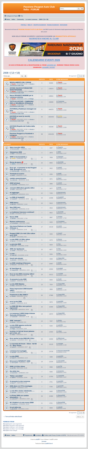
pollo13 (13, 280)
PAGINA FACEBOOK (53, 24)
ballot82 (60, 407)
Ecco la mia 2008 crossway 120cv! (22, 274)
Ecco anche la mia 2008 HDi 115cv (22, 338)
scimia (13, 158)
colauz (13, 334)
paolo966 (60, 301)
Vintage (31, 98)
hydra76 (13, 347)
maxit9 (13, 250)
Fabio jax (14, 255)
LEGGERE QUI (51, 65)
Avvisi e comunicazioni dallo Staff (22, 84)
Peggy (13, 328)
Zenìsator (44, 441)
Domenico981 (15, 149)
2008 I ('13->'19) (11, 73)
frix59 (13, 189)
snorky (60, 116)
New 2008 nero (15, 207)
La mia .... (13, 253)
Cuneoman (61, 101)
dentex (13, 322)
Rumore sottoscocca (17, 221)
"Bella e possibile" (16, 376)
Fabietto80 (14, 316)
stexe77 (13, 383)
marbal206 (61, 375)
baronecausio (62, 192)
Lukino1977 (14, 399)
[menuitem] (20, 16)
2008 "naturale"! (15, 320)
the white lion (14, 371)
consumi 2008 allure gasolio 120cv (22, 188)
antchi (13, 292)
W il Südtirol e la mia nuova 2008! (22, 402)
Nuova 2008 (14, 217)
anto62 (60, 167)
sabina (13, 164)
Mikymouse (61, 338)
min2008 (60, 273)
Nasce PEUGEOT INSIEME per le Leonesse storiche (21, 96)
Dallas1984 (61, 258)
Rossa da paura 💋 (16, 162)
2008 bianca (14, 203)
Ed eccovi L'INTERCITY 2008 (20, 361)
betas (13, 285)
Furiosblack (14, 223)
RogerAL (60, 147)
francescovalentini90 (63, 350)
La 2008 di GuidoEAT (17, 197)
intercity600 (14, 362)
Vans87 (13, 236)
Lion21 (13, 229)
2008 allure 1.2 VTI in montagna (21, 386)
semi (12, 213)
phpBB (37, 439)
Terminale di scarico (17, 174)
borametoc (14, 372)
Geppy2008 (14, 270)
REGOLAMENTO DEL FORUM (20, 82)
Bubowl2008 (61, 390)
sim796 (13, 368)
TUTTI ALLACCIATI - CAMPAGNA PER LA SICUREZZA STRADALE (21, 102)
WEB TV (30, 24)
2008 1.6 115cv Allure (17, 366)
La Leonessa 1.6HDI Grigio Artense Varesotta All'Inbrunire (22, 314)
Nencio (13, 241)
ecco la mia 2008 (16, 301)
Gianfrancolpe (15, 171)
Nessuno (13, 264)
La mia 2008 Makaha (17, 284)
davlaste (13, 392)
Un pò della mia (15, 407)
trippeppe (60, 156)
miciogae (60, 343)
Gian (59, 244)
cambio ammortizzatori (18, 178)
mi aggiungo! (14, 192)
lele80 (13, 175)
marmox (13, 340)
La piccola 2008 (15, 244)
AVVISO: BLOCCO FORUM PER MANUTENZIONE (21, 89)
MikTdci (13, 204)
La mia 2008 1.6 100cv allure (20, 239)
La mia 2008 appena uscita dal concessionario (20, 326)
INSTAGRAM (63, 24)
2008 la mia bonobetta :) (18, 157)
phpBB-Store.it (49, 443)
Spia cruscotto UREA (17, 147)
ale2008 (13, 352)
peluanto (13, 260)
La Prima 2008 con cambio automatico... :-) (19, 396)
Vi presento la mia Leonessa (20, 381)
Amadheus (14, 404)
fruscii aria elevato (16, 258)
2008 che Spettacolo (17, 249)
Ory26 (13, 275)
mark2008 (14, 184)
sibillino (13, 377)
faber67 (60, 288)
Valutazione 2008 (16, 152)
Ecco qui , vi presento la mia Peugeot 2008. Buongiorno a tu (23, 168)
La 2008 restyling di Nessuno (20, 263)
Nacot (59, 178)
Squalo (13, 84)
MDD (12, 153)
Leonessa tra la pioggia (18, 351)
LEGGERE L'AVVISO (48, 67)
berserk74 (14, 194)
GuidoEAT (14, 199)
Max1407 (14, 245)
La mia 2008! (14, 356)
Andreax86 (14, 209)
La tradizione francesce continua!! (22, 212)
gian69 (13, 303)
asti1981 (60, 325)
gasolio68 (60, 386)
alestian (13, 218)
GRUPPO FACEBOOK (39, 24)
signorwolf (14, 309)
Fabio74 (13, 358)
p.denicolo (14, 180)
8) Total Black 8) (15, 268)
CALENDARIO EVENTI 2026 (44, 60)
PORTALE (23, 24)
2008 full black (15, 183)
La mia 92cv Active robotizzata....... (22, 391)
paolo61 (13, 387)
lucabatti (60, 268)
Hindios (13, 296)
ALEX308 (60, 162)
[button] (83, 76)
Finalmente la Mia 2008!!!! (19, 295)
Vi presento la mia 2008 (18, 279)
